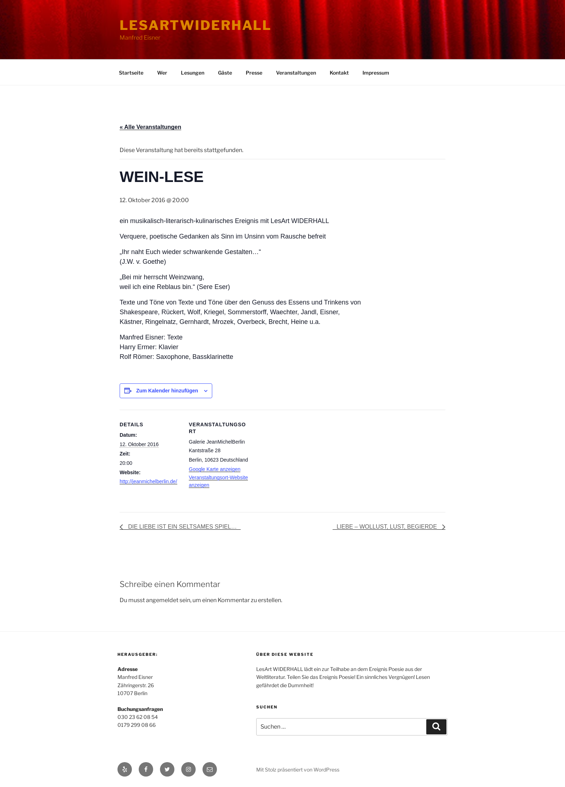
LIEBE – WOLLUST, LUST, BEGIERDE (388, 527)
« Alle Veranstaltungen (150, 127)
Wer (162, 73)
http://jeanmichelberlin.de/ (148, 481)
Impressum (375, 73)
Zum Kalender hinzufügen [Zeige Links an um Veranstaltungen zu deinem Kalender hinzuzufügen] (167, 391)
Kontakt (339, 73)
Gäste (225, 73)
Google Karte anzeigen (214, 469)
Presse (254, 73)
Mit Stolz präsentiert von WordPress (297, 769)
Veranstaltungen (296, 73)
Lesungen (192, 73)
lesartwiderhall (196, 25)
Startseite (131, 73)
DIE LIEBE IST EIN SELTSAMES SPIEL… (181, 527)
